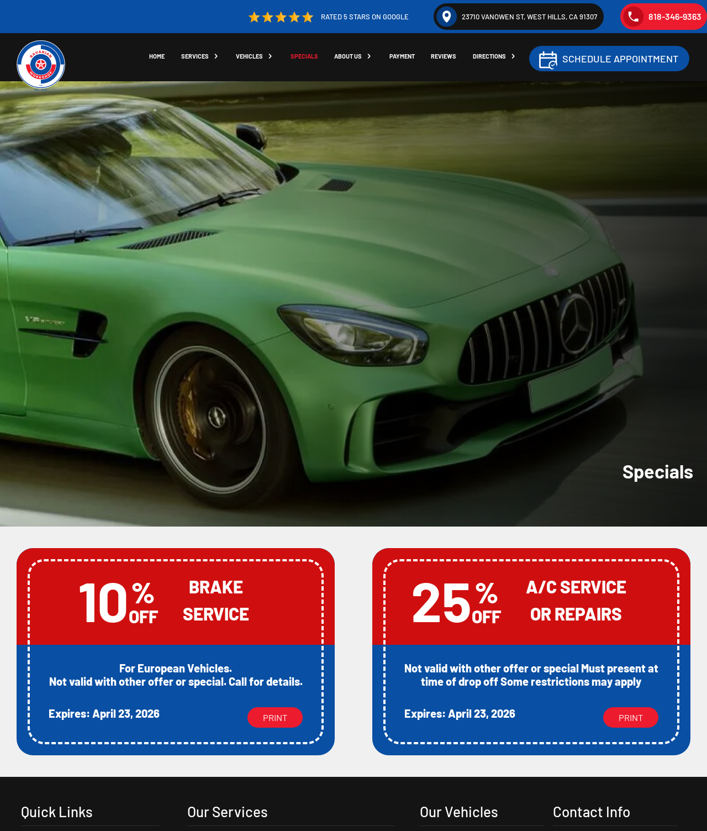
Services (195, 57)
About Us (350, 57)
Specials (306, 57)
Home (157, 57)
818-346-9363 (662, 16)
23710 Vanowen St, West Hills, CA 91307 (516, 16)
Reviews (447, 57)
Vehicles (250, 57)
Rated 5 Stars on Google (327, 17)
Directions (493, 57)
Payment (405, 57)
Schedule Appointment (620, 60)
